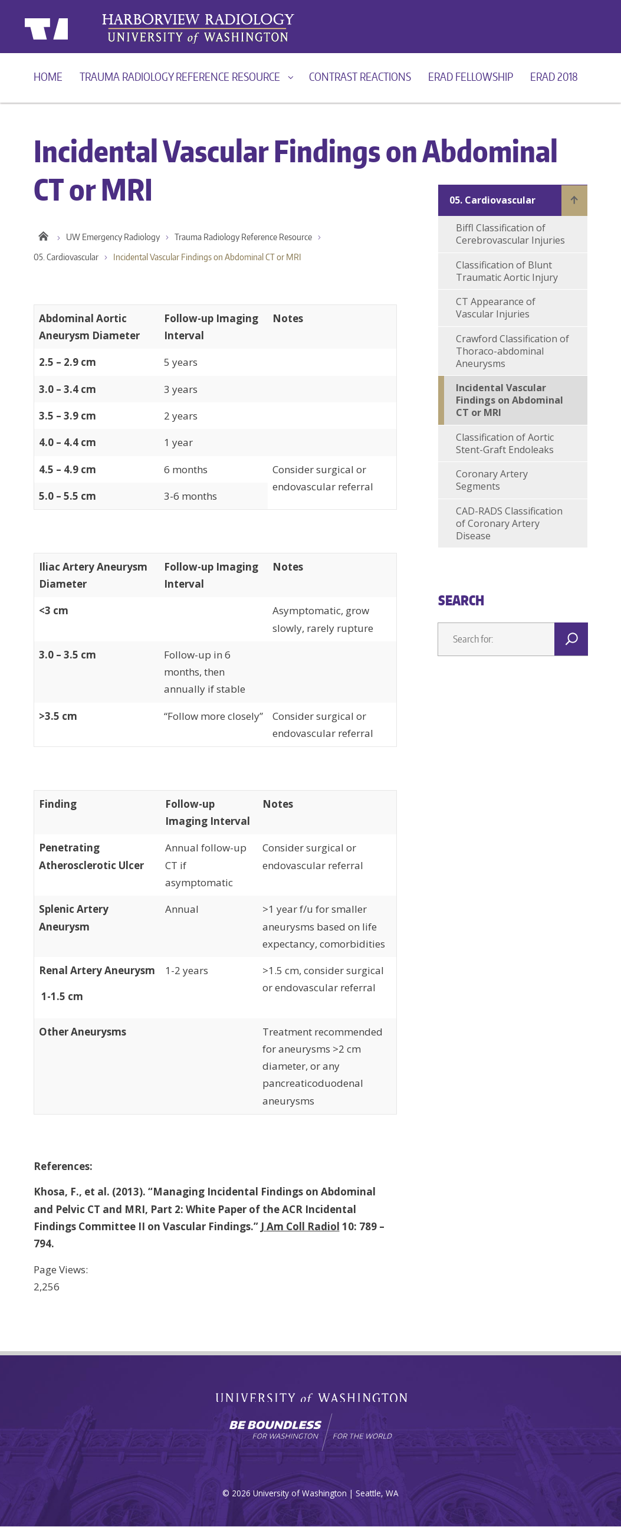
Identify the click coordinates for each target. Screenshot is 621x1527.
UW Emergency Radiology (113, 237)
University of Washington (73, 26)
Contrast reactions (360, 76)
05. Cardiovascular (66, 258)
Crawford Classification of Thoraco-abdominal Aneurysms (512, 351)
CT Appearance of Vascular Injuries (495, 307)
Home (48, 76)
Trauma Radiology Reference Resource (180, 76)
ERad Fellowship (470, 76)
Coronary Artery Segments (492, 480)
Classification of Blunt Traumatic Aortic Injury (507, 271)
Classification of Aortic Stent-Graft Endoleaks (505, 443)
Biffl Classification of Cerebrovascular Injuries (510, 234)
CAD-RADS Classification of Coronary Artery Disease (509, 523)
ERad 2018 (554, 76)
